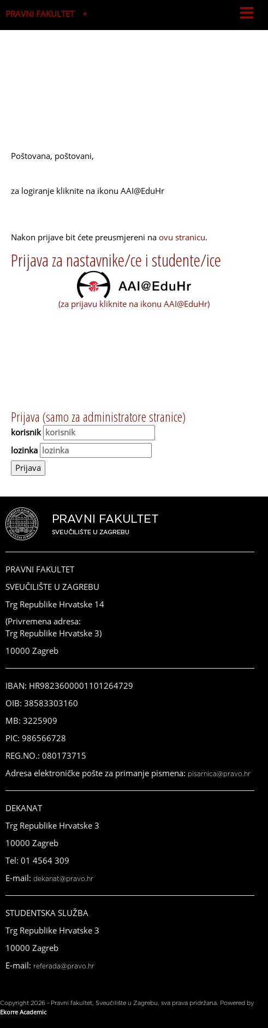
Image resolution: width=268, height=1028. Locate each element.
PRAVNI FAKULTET (39, 13)
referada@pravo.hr (63, 966)
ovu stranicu (182, 237)
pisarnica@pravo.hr (219, 774)
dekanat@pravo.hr (63, 879)
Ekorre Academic (23, 1012)
